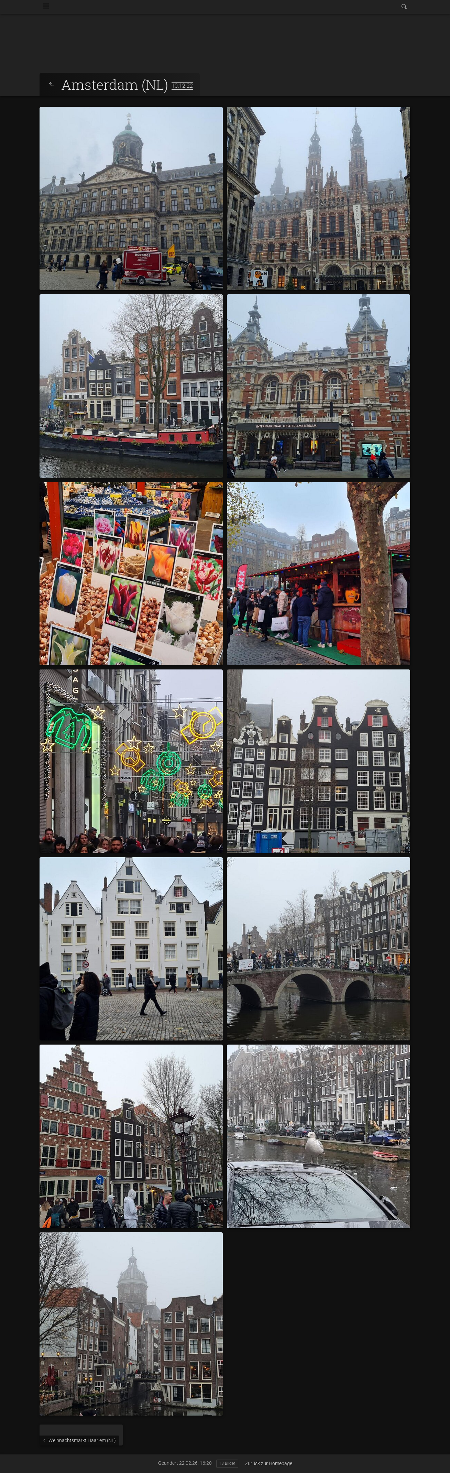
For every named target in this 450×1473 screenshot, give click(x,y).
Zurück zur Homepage (268, 1463)
